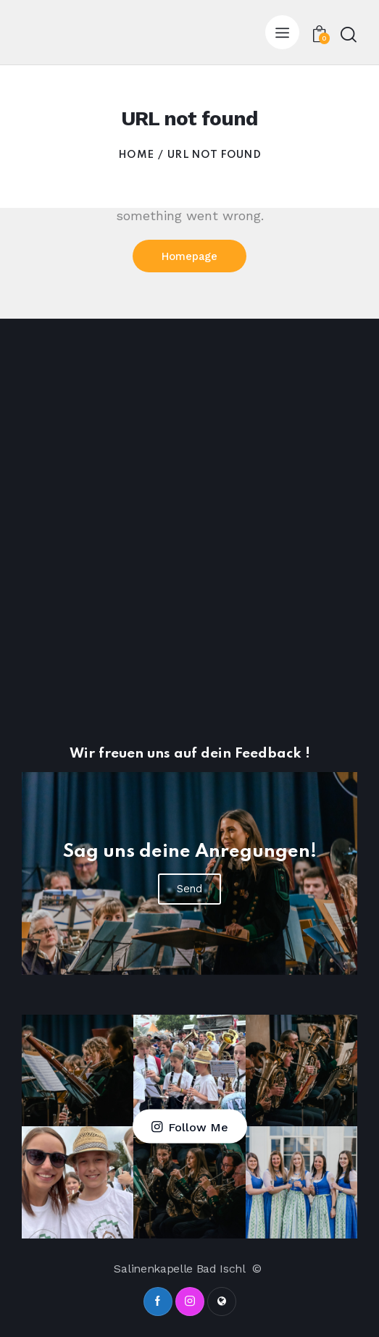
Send (189, 888)
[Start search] (348, 34)
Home (136, 155)
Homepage (190, 256)
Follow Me (198, 1127)
